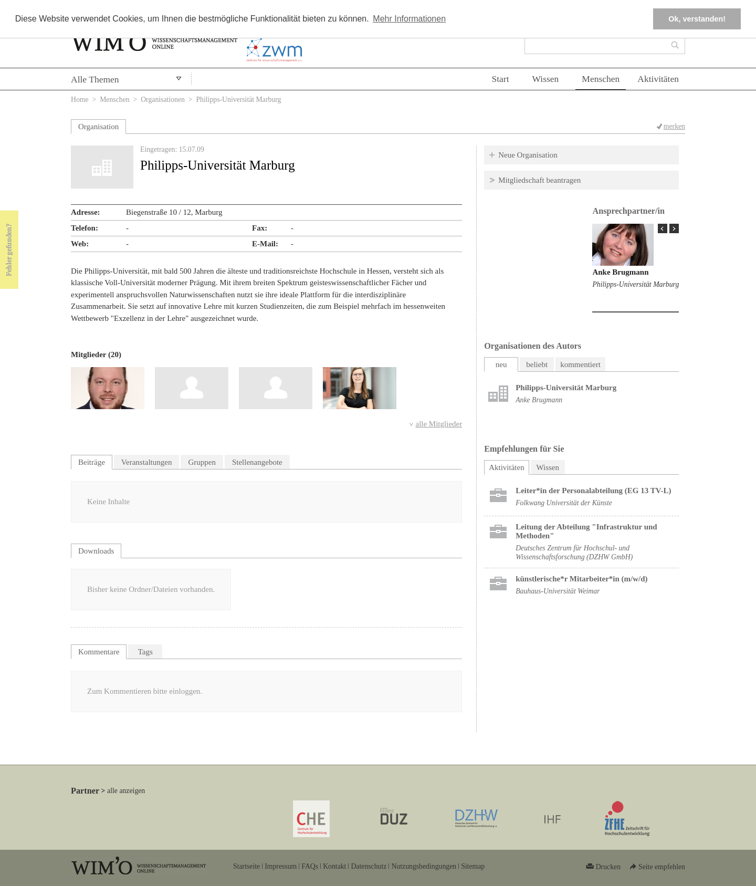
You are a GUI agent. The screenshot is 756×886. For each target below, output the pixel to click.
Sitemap (473, 866)
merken (674, 126)
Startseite (246, 866)
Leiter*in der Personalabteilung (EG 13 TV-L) (593, 490)
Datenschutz (368, 866)
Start (500, 79)
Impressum (281, 866)
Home (80, 99)
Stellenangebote (257, 462)
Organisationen (163, 99)
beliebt (537, 364)
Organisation (98, 126)
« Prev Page (662, 228)
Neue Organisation (528, 155)
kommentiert (580, 364)
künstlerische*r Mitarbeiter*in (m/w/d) (581, 579)
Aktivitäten (658, 79)
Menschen (601, 79)
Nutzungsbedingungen (423, 866)
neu (501, 364)
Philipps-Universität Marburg (635, 284)
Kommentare (98, 652)
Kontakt (334, 866)
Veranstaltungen (146, 462)
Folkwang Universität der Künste (564, 503)
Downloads (96, 551)
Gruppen (202, 462)
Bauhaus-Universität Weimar (558, 591)
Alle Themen (95, 79)
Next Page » (674, 228)
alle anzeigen (126, 791)
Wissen (545, 79)
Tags (145, 652)
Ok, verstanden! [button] (697, 19)
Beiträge (91, 462)
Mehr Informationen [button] (409, 18)
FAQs (309, 866)
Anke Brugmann (620, 272)
